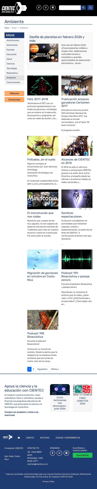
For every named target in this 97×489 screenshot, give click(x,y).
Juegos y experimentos (67, 438)
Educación (12, 54)
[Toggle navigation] (90, 7)
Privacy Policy (48, 482)
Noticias (44, 438)
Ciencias (11, 64)
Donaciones (14, 99)
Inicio (7, 28)
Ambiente (11, 78)
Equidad (10, 50)
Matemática (12, 73)
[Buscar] (83, 7)
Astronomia (12, 45)
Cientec (30, 438)
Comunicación (13, 82)
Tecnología (12, 68)
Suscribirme (83, 455)
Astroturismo (13, 40)
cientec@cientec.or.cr (37, 464)
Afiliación (14, 93)
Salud (9, 59)
